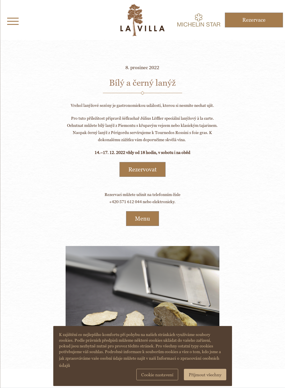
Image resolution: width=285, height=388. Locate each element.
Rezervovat (142, 169)
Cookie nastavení (157, 374)
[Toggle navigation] (13, 20)
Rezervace (254, 20)
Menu (142, 218)
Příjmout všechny (205, 374)
